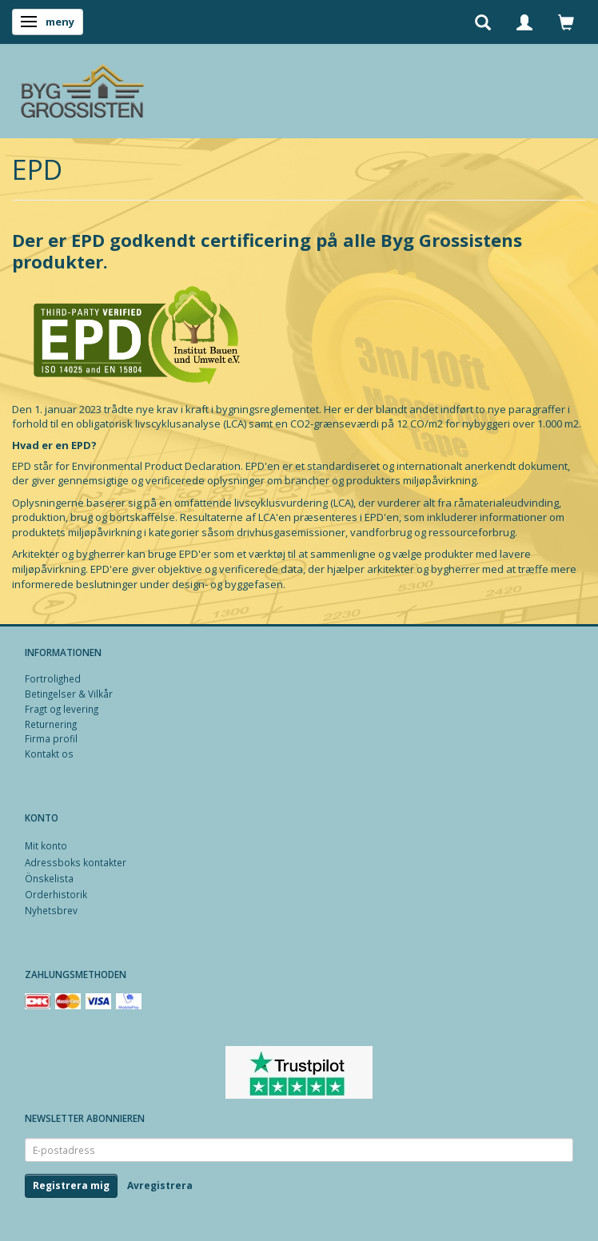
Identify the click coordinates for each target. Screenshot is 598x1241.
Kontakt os (49, 753)
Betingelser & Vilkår (69, 693)
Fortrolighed (53, 678)
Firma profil (51, 738)
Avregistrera (160, 1185)
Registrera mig (71, 1185)
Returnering (51, 724)
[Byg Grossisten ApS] (82, 87)
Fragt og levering (61, 708)
